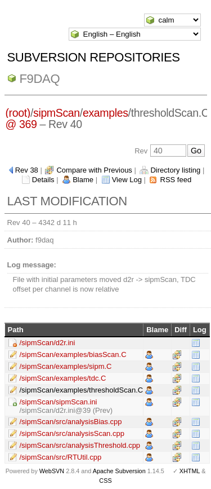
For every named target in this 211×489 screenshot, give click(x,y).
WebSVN (51, 471)
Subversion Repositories (93, 57)
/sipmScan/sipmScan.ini (58, 402)
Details (43, 179)
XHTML (189, 471)
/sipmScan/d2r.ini (47, 342)
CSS (105, 480)
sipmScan (56, 113)
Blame (83, 179)
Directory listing (175, 170)
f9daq (40, 79)
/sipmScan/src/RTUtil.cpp (61, 457)
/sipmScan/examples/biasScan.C (73, 354)
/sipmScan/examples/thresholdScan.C (81, 390)
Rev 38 (26, 170)
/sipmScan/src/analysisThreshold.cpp (80, 445)
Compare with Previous (94, 170)
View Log (127, 179)
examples (105, 113)
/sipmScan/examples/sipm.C (66, 366)
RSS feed (176, 179)
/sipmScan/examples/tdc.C (63, 378)
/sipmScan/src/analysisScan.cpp (72, 433)
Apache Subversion (119, 471)
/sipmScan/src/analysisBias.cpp (71, 421)
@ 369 (21, 124)
